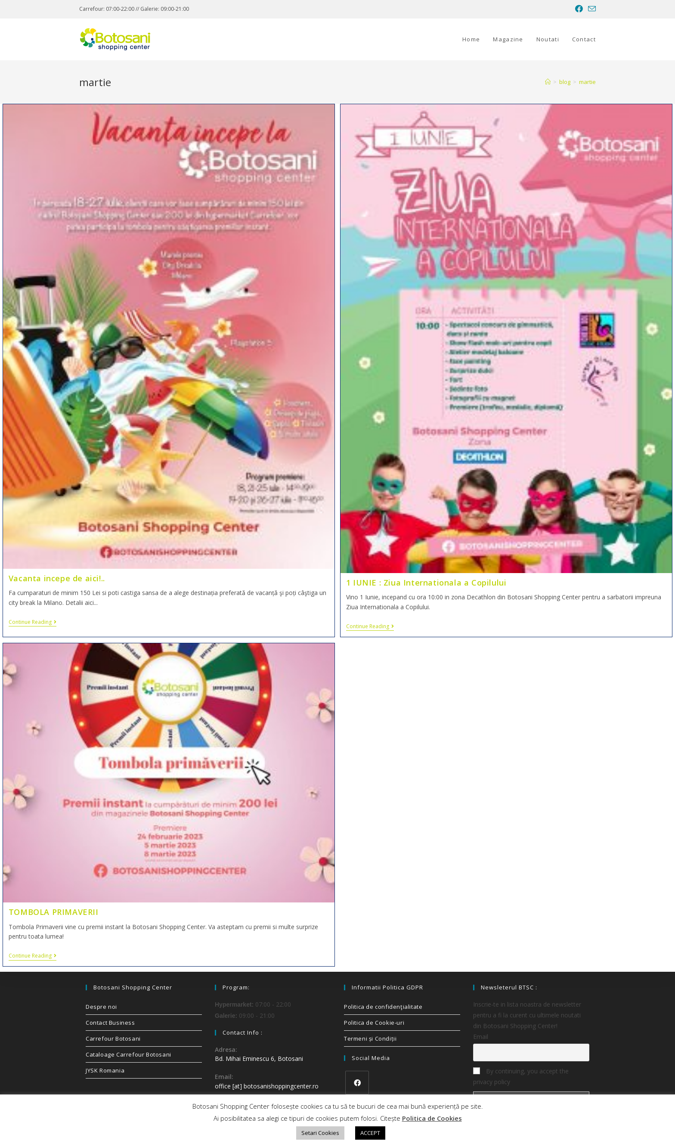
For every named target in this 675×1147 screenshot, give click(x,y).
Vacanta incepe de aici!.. (57, 578)
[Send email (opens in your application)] (590, 9)
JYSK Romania (105, 1070)
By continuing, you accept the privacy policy (521, 1076)
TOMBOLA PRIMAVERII (54, 912)
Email (480, 1036)
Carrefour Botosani (113, 1038)
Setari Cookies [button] (320, 1133)
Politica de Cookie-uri (374, 1022)
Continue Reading (32, 622)
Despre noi (101, 1007)
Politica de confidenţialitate (383, 1007)
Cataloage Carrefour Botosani (128, 1054)
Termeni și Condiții (370, 1038)
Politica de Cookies (432, 1118)
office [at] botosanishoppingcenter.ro (267, 1086)
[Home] (548, 82)
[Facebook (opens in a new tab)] (579, 9)
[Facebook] (357, 1082)
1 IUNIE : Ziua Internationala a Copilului (426, 582)
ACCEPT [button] (370, 1133)
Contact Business (110, 1022)
